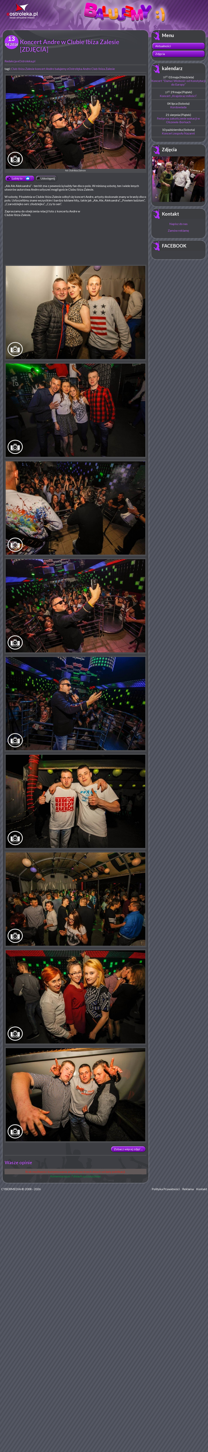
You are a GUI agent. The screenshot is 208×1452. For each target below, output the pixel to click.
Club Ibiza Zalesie (23, 68)
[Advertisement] (114, 237)
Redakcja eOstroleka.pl (20, 61)
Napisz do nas (178, 224)
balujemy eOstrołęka (68, 68)
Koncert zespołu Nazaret (178, 133)
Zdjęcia (160, 54)
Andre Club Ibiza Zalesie (99, 68)
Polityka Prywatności (166, 1189)
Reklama (188, 1189)
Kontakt (170, 214)
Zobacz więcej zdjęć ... (128, 1149)
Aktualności (163, 46)
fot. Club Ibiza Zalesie (75, 124)
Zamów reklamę (178, 230)
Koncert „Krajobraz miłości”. (178, 96)
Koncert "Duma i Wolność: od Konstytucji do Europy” (178, 82)
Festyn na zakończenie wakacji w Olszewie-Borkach (178, 120)
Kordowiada (178, 107)
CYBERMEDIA (11, 1189)
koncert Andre (44, 68)
